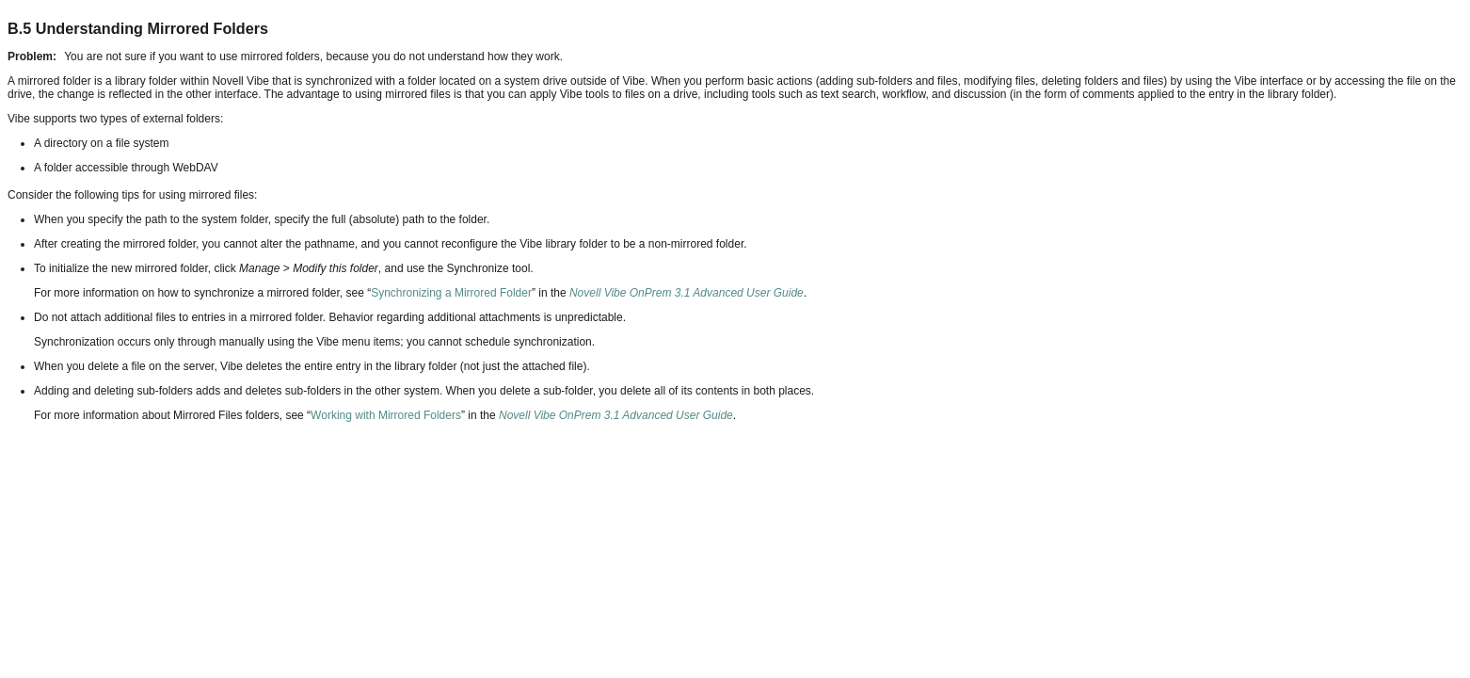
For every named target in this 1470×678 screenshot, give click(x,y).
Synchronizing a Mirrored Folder (451, 292)
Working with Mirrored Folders (386, 415)
